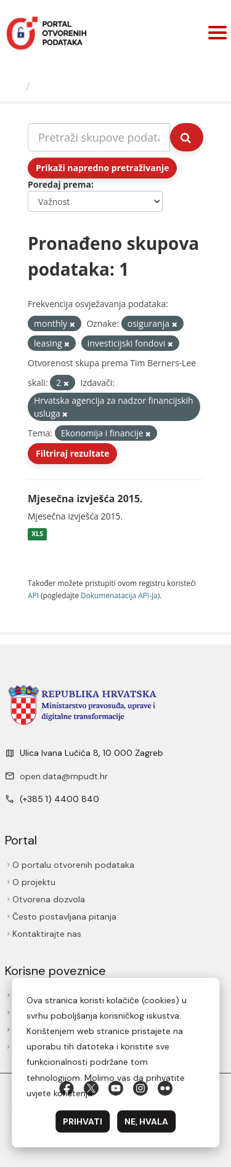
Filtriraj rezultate (72, 453)
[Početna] (14, 86)
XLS (37, 534)
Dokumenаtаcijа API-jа (119, 595)
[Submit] (186, 137)
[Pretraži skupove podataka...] (99, 137)
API (33, 595)
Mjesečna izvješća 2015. (85, 498)
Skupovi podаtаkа (85, 86)
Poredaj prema (59, 184)
